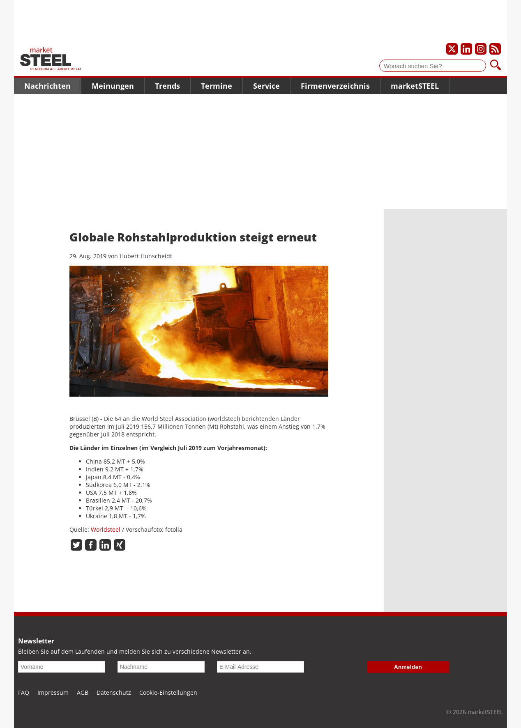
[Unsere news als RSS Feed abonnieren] (495, 49)
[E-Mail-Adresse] (260, 667)
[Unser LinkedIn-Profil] (466, 49)
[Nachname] (161, 667)
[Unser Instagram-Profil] (480, 49)
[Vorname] (61, 667)
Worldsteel (105, 529)
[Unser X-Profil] (452, 49)
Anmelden (408, 667)
